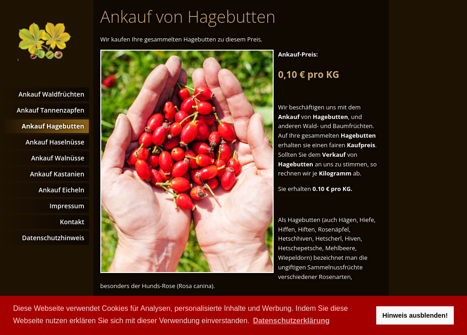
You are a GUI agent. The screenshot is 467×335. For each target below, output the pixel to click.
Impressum (66, 205)
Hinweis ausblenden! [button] (415, 315)
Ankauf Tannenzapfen (50, 110)
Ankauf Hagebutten (53, 126)
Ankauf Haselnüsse (55, 142)
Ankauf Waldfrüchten (51, 94)
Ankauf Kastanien (57, 174)
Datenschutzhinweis (53, 237)
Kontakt (72, 221)
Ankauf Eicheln (61, 190)
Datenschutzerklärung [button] (291, 321)
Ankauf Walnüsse (57, 158)
